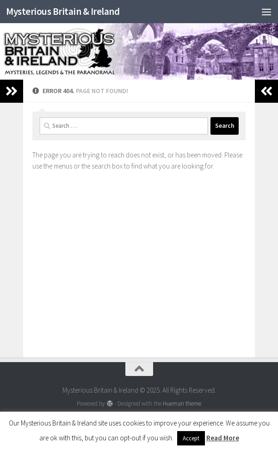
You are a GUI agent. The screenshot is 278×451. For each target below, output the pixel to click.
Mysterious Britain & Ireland (62, 11)
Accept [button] (191, 438)
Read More (222, 437)
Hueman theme (182, 403)
